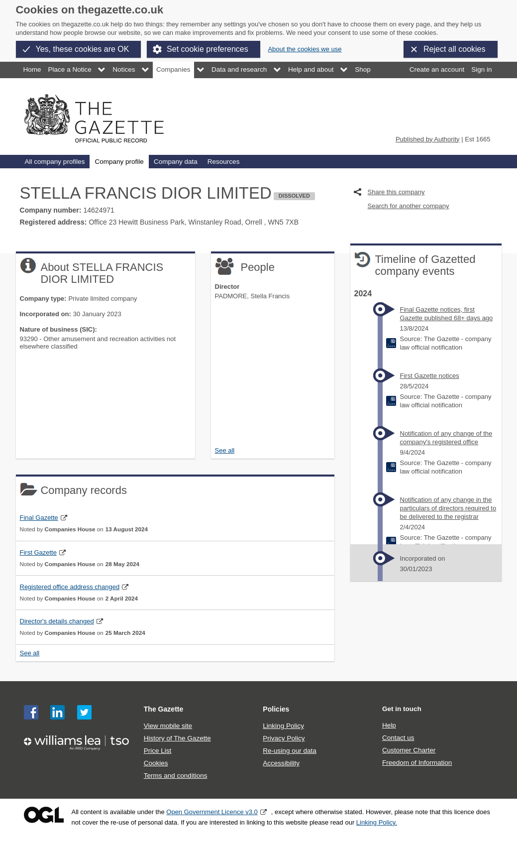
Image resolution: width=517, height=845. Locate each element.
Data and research (239, 69)
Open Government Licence (44, 815)
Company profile (119, 161)
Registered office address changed (70, 587)
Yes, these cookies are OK (82, 49)
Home (32, 69)
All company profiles (55, 161)
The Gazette (164, 709)
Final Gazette (39, 517)
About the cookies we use (304, 49)
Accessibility (281, 763)
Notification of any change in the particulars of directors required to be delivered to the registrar (448, 508)
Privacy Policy (284, 738)
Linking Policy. (376, 822)
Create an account (437, 69)
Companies (173, 69)
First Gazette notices (429, 375)
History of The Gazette (177, 738)
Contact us (398, 737)
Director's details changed (57, 621)
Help (389, 725)
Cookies (156, 763)
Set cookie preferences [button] (207, 49)
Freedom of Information (417, 762)
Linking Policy (283, 725)
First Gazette (38, 552)
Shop (363, 69)
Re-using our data (289, 750)
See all (225, 450)
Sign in (481, 69)
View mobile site (168, 725)
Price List (158, 750)
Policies (276, 709)
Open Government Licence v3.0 (212, 812)
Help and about (311, 69)
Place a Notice (70, 69)
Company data (176, 161)
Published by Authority (428, 139)
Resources (223, 161)
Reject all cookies (454, 49)
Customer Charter (408, 750)
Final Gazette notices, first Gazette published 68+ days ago (446, 314)
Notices (123, 69)
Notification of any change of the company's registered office (446, 438)
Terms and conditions (175, 775)
